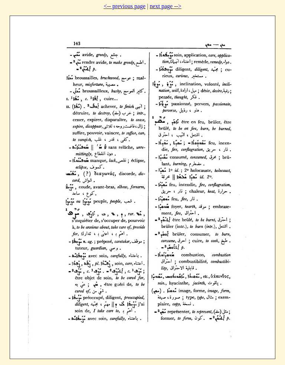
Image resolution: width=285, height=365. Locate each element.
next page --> (165, 6)
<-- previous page (124, 6)
